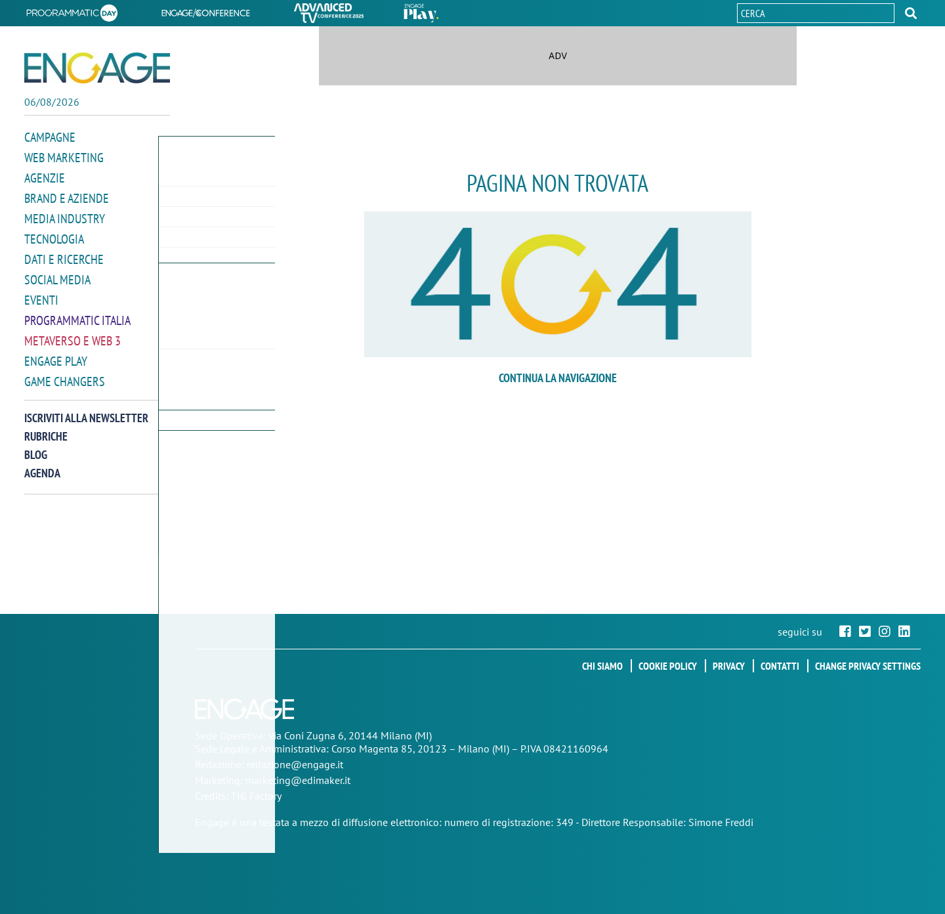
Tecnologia (54, 235)
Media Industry (64, 215)
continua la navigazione (558, 377)
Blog (35, 446)
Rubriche (46, 427)
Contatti (780, 665)
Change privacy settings (868, 665)
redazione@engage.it (295, 764)
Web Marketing (64, 156)
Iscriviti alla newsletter (86, 409)
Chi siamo (602, 665)
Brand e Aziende (66, 196)
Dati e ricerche (64, 255)
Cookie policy (668, 665)
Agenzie (44, 176)
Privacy (729, 665)
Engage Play (55, 353)
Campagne (49, 137)
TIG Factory (256, 795)
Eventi (41, 294)
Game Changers (64, 373)
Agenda (42, 464)
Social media (57, 275)
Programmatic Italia (77, 314)
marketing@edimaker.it (297, 780)
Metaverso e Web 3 (72, 334)
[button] (911, 13)
